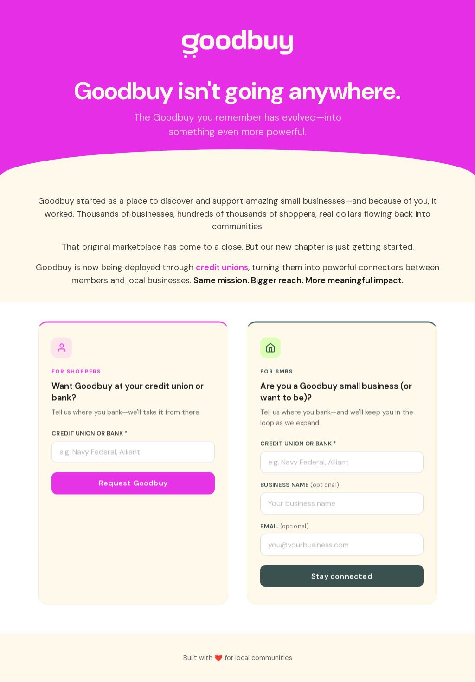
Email (284, 527)
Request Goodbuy (133, 484)
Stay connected (341, 577)
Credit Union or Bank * (89, 434)
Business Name (299, 485)
